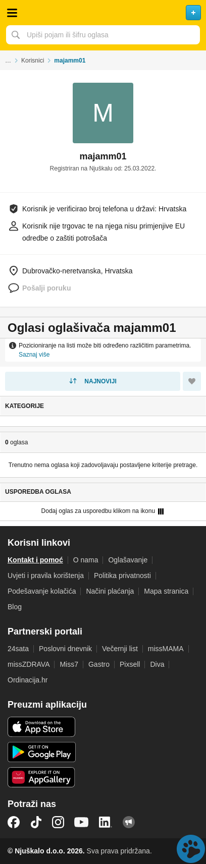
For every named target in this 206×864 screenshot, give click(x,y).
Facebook (14, 822)
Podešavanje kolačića (42, 591)
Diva (157, 664)
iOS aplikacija (42, 727)
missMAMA (166, 649)
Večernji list (120, 649)
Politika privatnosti (122, 575)
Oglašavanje (127, 560)
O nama (85, 560)
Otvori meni (12, 12)
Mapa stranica (166, 591)
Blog (15, 607)
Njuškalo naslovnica (103, 12)
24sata (18, 649)
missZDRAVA (28, 664)
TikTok (36, 822)
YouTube (81, 822)
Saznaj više (34, 354)
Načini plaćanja (110, 591)
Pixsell (130, 664)
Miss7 (69, 664)
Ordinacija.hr (27, 680)
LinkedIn (105, 822)
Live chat (191, 849)
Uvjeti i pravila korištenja (46, 575)
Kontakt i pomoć (35, 560)
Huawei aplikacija (42, 777)
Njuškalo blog (129, 822)
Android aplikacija (42, 752)
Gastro (99, 664)
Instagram (58, 822)
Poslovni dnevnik (65, 649)
